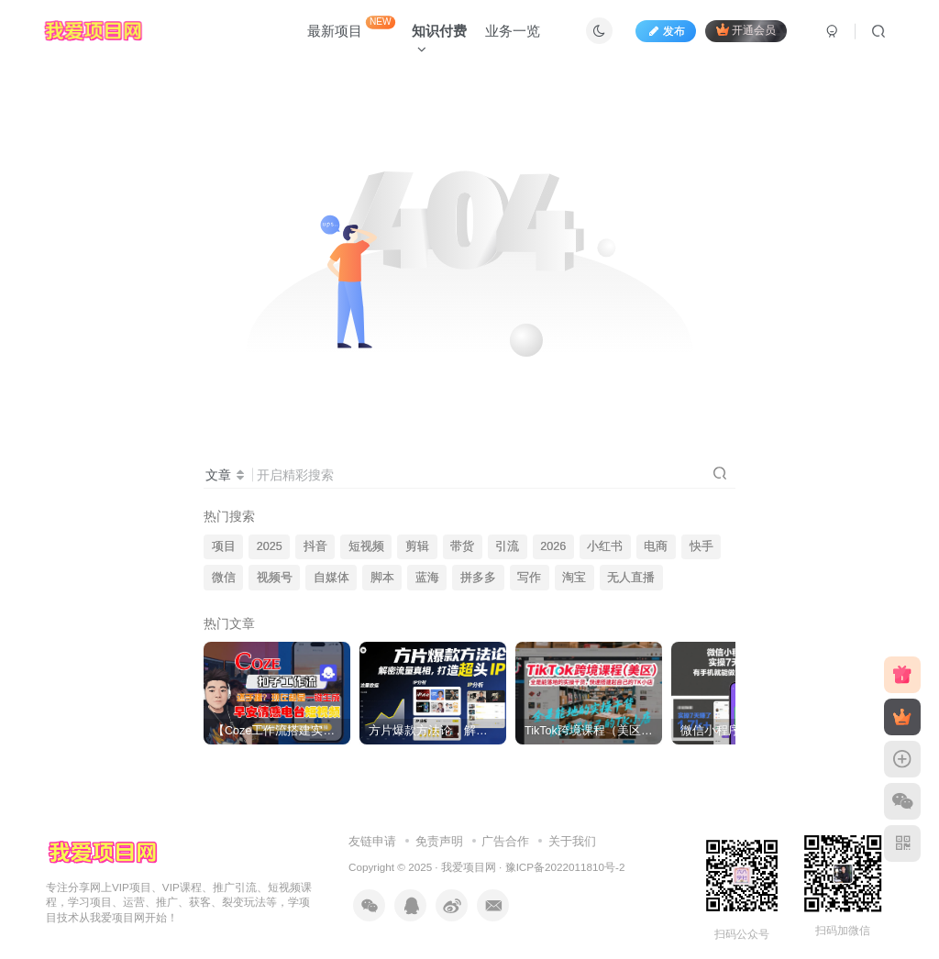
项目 (224, 546)
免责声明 (439, 841)
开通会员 (746, 30)
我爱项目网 (468, 867)
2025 (269, 546)
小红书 (605, 546)
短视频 (366, 546)
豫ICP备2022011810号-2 (565, 867)
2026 (553, 546)
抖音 (315, 546)
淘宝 (574, 577)
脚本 (382, 577)
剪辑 (417, 546)
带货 (462, 546)
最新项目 (351, 27)
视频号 (275, 577)
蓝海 (427, 577)
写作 (529, 577)
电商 (656, 546)
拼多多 (478, 577)
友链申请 (372, 841)
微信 (224, 577)
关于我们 (572, 841)
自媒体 (331, 577)
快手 (701, 546)
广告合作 (505, 841)
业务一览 (512, 31)
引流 (507, 546)
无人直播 (631, 577)
